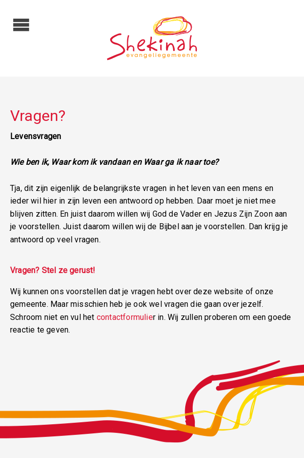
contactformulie (125, 317)
